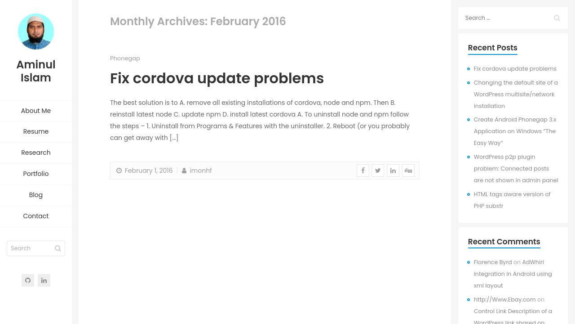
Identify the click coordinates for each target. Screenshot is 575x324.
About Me (36, 110)
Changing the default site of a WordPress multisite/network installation (516, 94)
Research (35, 152)
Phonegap (125, 58)
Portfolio (36, 173)
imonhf (196, 170)
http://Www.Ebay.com (505, 299)
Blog (36, 194)
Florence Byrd (493, 262)
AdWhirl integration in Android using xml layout (513, 273)
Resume (36, 131)
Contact (36, 216)
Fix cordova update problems (217, 78)
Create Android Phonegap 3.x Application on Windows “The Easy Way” (515, 131)
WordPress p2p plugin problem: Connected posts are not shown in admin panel (516, 168)
